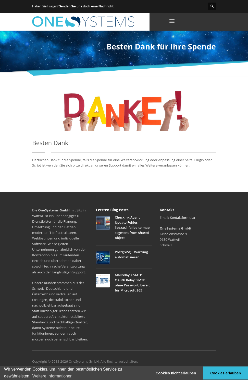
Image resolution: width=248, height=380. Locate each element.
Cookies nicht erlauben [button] (176, 373)
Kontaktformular (182, 217)
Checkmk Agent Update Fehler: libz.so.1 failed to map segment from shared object (132, 227)
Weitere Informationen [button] (52, 376)
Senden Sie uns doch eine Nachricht (86, 6)
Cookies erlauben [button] (225, 373)
